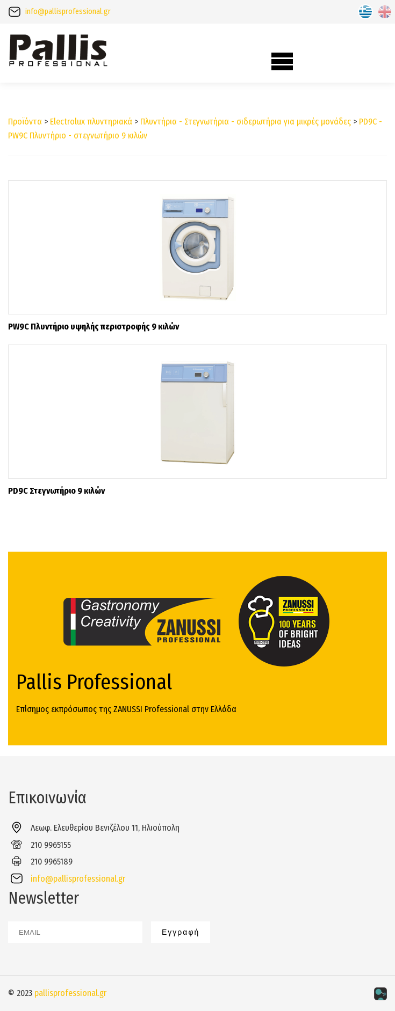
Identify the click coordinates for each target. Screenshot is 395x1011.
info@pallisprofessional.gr (68, 11)
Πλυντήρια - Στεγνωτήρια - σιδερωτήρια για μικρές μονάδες (245, 121)
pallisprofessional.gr (70, 993)
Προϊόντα (25, 121)
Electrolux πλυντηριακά (91, 121)
